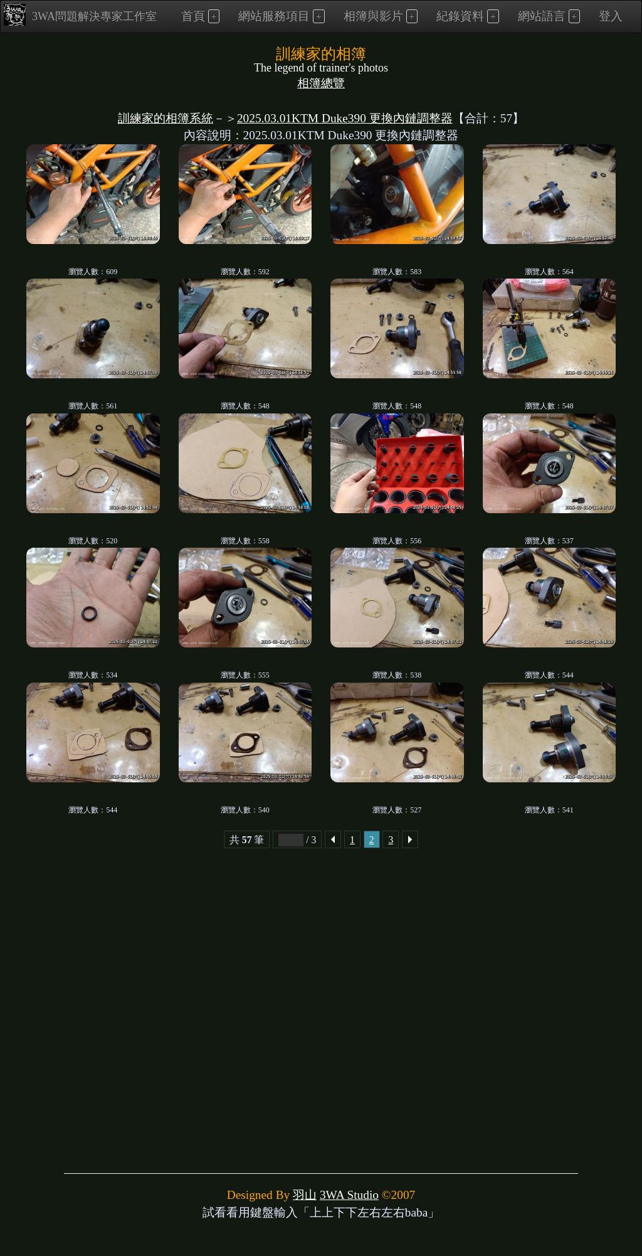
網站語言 (542, 16)
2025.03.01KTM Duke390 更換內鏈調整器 (345, 118)
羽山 (305, 1194)
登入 (611, 16)
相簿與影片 (373, 16)
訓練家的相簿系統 (165, 118)
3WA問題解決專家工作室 (80, 15)
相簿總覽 (321, 83)
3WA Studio (349, 1194)
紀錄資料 (460, 16)
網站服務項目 (274, 16)
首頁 (193, 16)
